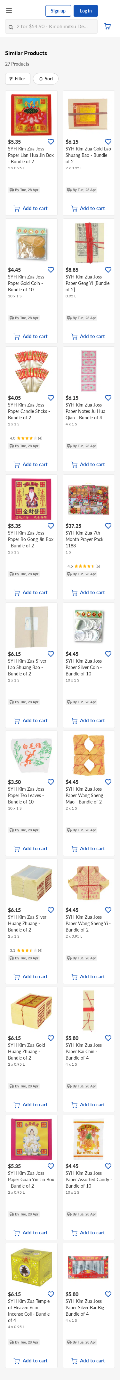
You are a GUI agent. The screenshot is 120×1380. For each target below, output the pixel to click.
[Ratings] (26, 438)
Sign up (58, 10)
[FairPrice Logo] (29, 11)
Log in (86, 10)
